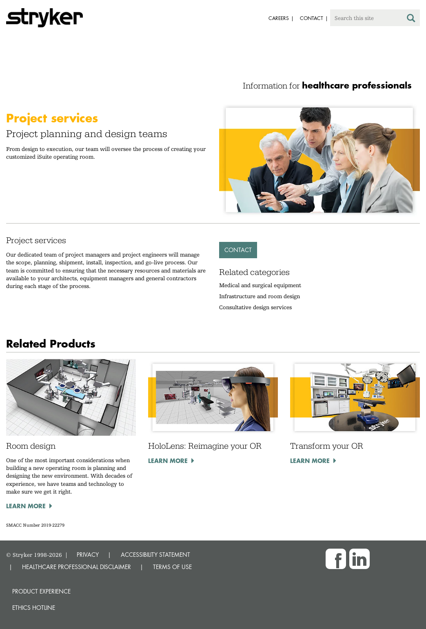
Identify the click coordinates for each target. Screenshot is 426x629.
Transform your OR (326, 446)
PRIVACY (88, 554)
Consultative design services (255, 307)
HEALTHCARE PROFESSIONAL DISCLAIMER (76, 567)
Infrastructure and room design (259, 296)
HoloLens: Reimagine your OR (205, 446)
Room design (30, 446)
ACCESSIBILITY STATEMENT (155, 554)
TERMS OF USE (172, 567)
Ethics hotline (33, 607)
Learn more (26, 506)
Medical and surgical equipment (260, 285)
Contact (238, 250)
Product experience (41, 591)
